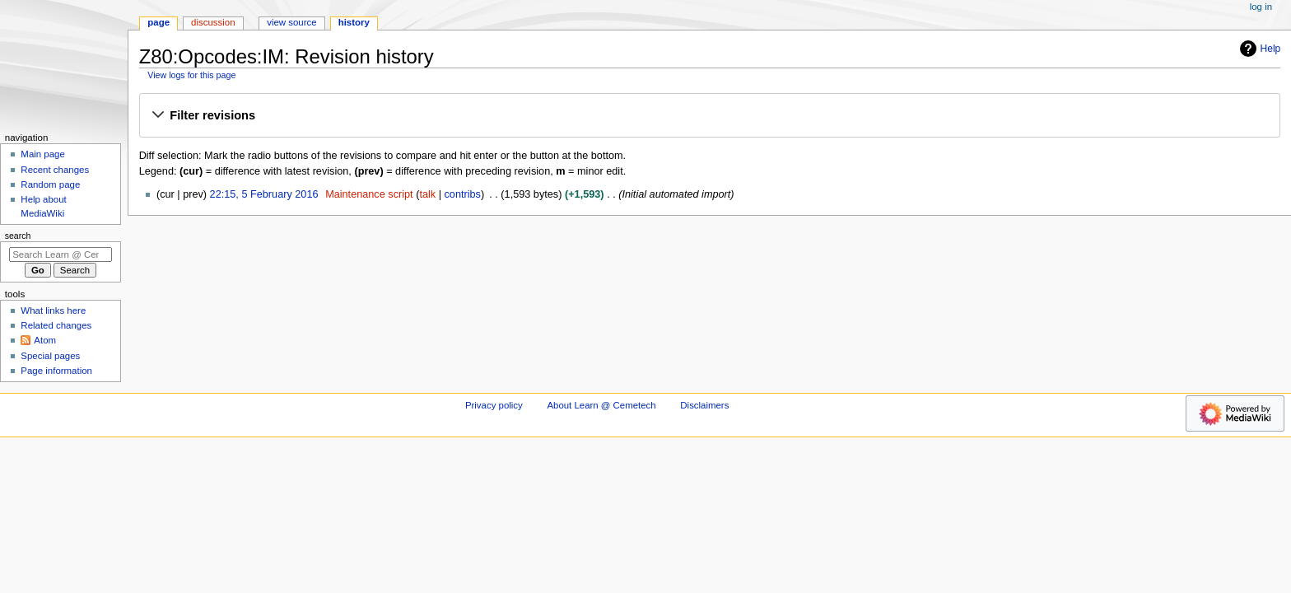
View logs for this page (191, 75)
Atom (45, 340)
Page (158, 22)
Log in (1261, 7)
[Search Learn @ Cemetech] (60, 254)
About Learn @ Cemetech (601, 405)
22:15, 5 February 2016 (264, 194)
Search (18, 235)
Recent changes (55, 170)
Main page (43, 154)
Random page (50, 184)
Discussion (213, 22)
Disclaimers (704, 405)
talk (427, 194)
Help (1258, 48)
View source (291, 22)
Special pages (50, 356)
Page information (56, 371)
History (354, 22)
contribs (463, 194)
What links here (53, 310)
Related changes (56, 325)
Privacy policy (494, 405)
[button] (709, 116)
